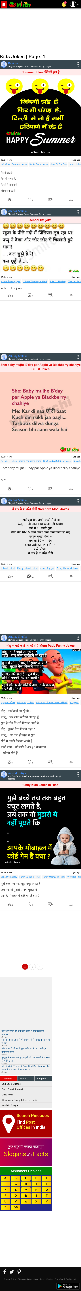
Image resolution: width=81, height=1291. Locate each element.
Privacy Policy (10, 1279)
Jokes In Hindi (8, 568)
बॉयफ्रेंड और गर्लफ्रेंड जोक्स (30, 461)
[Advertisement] (40, 30)
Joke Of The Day (58, 164)
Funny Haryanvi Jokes (67, 568)
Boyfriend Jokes (9, 461)
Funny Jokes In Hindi (27, 568)
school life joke (41, 220)
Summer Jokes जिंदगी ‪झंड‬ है (41, 72)
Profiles (49, 1279)
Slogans (41, 1078)
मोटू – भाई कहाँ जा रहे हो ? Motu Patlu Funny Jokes (40, 646)
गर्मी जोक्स (5, 164)
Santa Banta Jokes (38, 164)
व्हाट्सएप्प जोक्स (8, 702)
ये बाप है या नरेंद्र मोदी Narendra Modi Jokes (40, 509)
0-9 (16, 1207)
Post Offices (26, 1125)
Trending (7, 1078)
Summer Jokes (19, 164)
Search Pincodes (33, 1115)
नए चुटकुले (74, 702)
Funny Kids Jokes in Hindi (40, 785)
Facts (23, 1078)
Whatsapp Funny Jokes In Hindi (51, 702)
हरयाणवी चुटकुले (47, 568)
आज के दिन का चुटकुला (10, 281)
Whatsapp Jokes (25, 702)
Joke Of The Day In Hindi (35, 281)
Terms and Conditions (28, 1279)
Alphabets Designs (26, 1171)
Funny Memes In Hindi (54, 877)
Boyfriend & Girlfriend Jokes (57, 461)
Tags (42, 1279)
